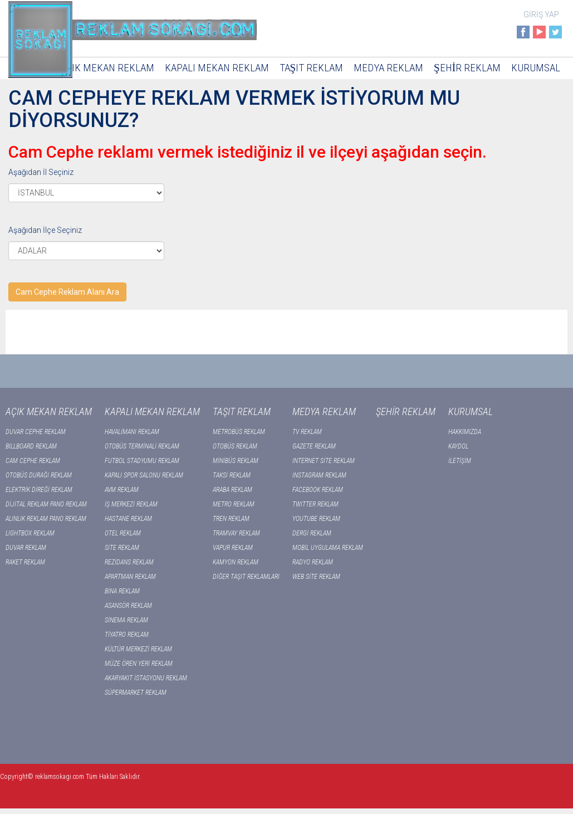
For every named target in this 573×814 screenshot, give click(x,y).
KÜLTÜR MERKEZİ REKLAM (138, 649)
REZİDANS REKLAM (129, 562)
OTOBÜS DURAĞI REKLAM (39, 475)
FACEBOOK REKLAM (317, 490)
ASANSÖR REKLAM (128, 606)
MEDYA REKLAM (388, 67)
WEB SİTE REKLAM (316, 577)
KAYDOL (458, 446)
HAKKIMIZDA (464, 432)
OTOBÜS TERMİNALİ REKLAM (142, 446)
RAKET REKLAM (25, 562)
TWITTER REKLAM (315, 504)
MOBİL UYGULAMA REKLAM (327, 548)
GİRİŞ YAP (541, 14)
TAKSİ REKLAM (232, 475)
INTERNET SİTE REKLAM (323, 461)
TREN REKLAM (231, 519)
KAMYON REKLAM (235, 562)
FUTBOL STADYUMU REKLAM (142, 461)
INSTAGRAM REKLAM (319, 475)
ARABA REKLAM (232, 490)
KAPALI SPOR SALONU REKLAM (144, 475)
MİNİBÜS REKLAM (235, 461)
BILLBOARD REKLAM (31, 446)
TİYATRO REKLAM (127, 634)
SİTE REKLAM (122, 548)
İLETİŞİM (459, 461)
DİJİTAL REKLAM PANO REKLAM (46, 504)
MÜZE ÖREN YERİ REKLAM (139, 663)
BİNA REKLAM (122, 591)
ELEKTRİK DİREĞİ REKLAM (39, 490)
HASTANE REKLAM (128, 519)
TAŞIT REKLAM (312, 67)
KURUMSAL (535, 67)
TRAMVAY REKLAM (236, 533)
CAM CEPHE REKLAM (33, 461)
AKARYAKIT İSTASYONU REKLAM (146, 678)
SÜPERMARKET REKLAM (135, 692)
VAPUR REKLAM (233, 548)
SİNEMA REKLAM (126, 620)
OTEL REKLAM (123, 533)
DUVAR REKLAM (26, 548)
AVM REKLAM (122, 490)
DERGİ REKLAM (311, 533)
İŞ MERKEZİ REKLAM (131, 504)
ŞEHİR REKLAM (467, 67)
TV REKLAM (307, 432)
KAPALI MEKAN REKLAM (217, 67)
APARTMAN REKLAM (130, 577)
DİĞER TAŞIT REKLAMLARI (246, 577)
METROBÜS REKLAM (239, 432)
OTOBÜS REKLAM (235, 446)
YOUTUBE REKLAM (316, 519)
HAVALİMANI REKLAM (132, 432)
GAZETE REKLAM (314, 446)
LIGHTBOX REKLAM (30, 533)
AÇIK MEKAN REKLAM (107, 67)
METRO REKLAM (233, 504)
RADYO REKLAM (312, 562)
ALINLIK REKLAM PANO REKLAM (46, 519)
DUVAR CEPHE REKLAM (36, 432)
